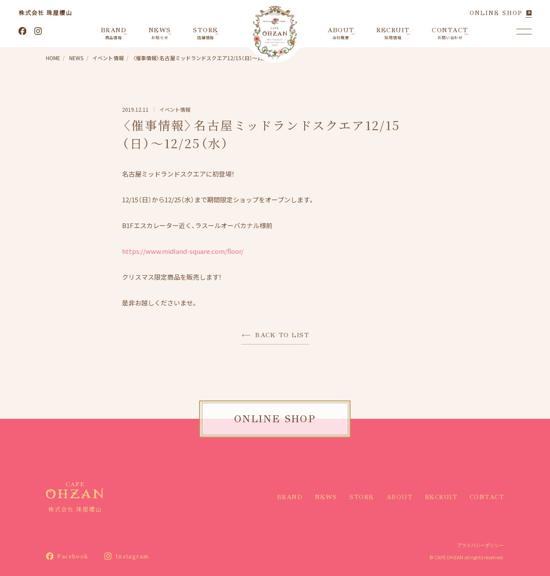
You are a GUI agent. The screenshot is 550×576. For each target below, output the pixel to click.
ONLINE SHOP (496, 13)
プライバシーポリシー (480, 545)
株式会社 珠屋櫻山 (45, 13)
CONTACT (487, 497)
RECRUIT (441, 497)
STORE (361, 497)
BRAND (290, 497)
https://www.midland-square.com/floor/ (183, 251)
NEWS (326, 497)
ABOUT (399, 497)
